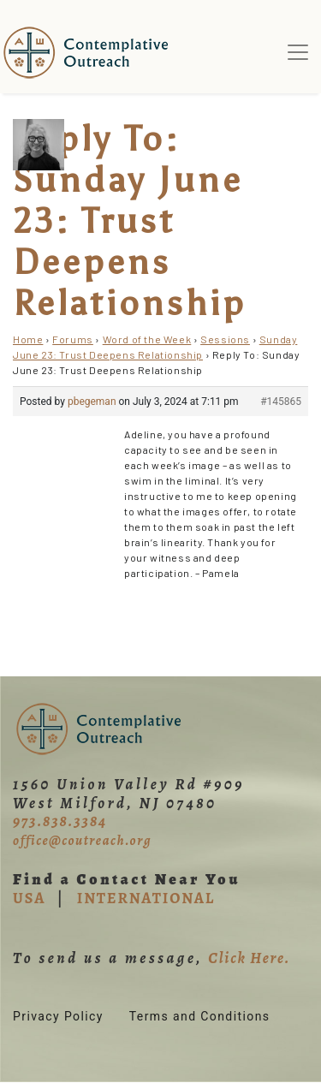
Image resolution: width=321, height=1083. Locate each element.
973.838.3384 (60, 821)
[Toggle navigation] (298, 52)
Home (28, 339)
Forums (72, 339)
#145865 (280, 402)
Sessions (225, 339)
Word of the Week (147, 339)
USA (29, 898)
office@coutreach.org (82, 840)
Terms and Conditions (199, 1016)
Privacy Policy (58, 1016)
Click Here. (249, 958)
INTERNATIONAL (146, 898)
